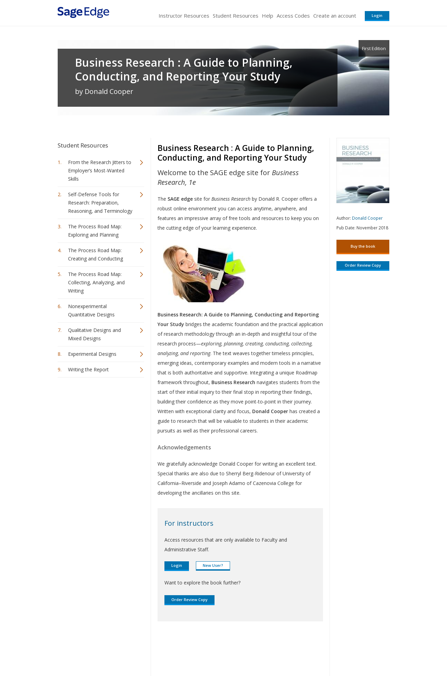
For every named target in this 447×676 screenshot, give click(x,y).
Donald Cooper (367, 218)
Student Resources (235, 15)
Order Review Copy (189, 599)
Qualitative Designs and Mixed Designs (94, 334)
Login (377, 15)
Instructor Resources (184, 15)
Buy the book (363, 246)
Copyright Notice (305, 650)
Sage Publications (97, 650)
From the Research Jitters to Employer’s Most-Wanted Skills (99, 170)
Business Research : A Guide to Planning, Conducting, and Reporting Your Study (184, 69)
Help (267, 15)
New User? (213, 565)
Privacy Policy (344, 650)
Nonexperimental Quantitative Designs (91, 310)
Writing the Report (88, 369)
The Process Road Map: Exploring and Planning (95, 230)
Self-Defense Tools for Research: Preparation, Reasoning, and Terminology (100, 202)
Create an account (334, 15)
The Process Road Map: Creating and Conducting (95, 254)
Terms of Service (263, 650)
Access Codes (293, 15)
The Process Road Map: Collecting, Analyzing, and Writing (96, 282)
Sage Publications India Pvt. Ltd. (157, 650)
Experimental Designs (92, 354)
